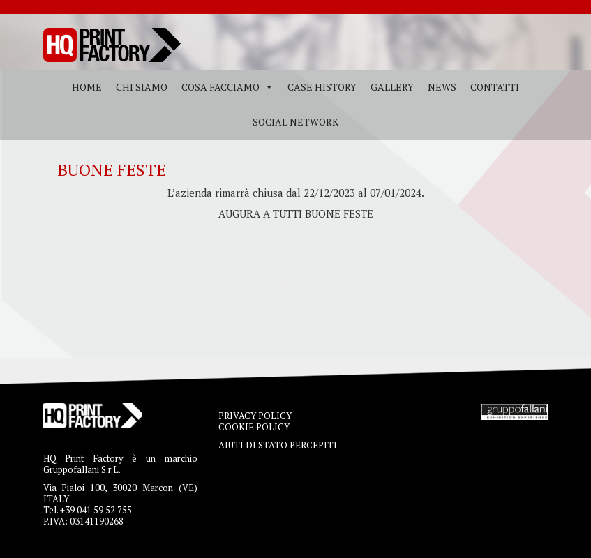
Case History (322, 86)
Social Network (295, 121)
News (442, 86)
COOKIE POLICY (254, 427)
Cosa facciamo (220, 86)
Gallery (392, 86)
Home (87, 86)
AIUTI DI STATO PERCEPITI (277, 445)
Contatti (494, 86)
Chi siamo (141, 86)
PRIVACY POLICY (255, 415)
